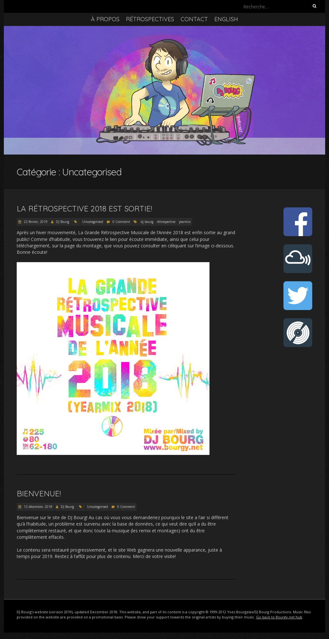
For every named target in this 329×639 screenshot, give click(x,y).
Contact (194, 19)
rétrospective (166, 221)
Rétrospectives (150, 19)
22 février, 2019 (35, 221)
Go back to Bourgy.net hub (279, 617)
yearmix (185, 221)
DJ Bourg (62, 221)
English (226, 19)
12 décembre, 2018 (37, 506)
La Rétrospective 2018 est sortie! (84, 208)
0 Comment (121, 221)
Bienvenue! (39, 493)
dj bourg (147, 221)
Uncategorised (92, 221)
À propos (105, 19)
